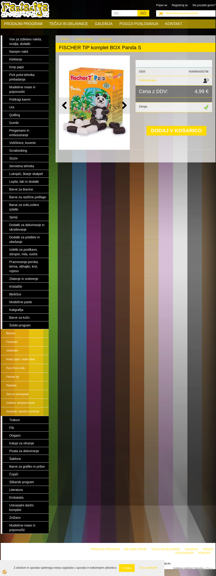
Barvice (11, 333)
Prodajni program (23, 24)
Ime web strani (135, 549)
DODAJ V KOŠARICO (176, 130)
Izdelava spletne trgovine (188, 568)
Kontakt (173, 24)
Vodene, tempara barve (20, 402)
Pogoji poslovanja (138, 24)
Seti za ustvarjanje (17, 394)
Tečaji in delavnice (68, 24)
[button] (124, 106)
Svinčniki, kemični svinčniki (22, 411)
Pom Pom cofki (15, 368)
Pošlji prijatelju (148, 80)
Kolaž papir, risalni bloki (20, 359)
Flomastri (12, 342)
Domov (65, 39)
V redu (126, 568)
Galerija (103, 24)
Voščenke (12, 350)
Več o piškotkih (148, 567)
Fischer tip (12, 376)
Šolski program (84, 39)
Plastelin (11, 385)
